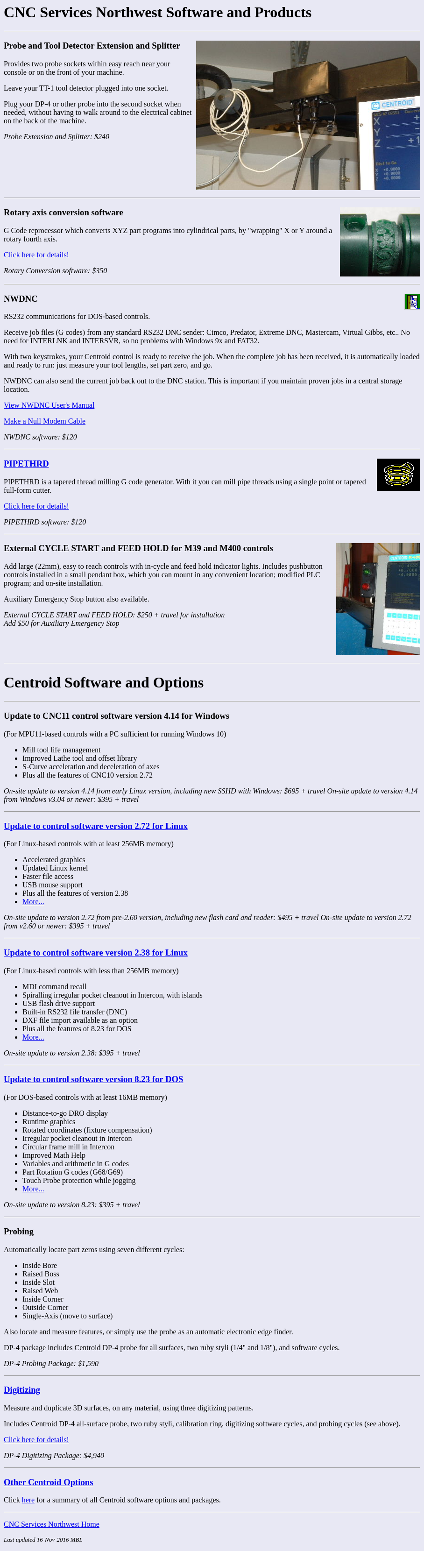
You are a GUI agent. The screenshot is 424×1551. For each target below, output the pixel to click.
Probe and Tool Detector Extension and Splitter (92, 45)
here (28, 1500)
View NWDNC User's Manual (49, 405)
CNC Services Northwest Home (51, 1524)
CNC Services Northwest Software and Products (157, 12)
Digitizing (22, 1390)
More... (33, 902)
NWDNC (21, 299)
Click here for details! (36, 255)
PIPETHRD (26, 463)
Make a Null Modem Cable (44, 421)
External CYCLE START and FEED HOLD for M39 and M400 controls (138, 548)
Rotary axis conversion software (63, 212)
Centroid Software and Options (104, 682)
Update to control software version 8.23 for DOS (93, 1079)
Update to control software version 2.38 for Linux (96, 952)
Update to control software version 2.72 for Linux (96, 826)
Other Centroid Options (48, 1482)
